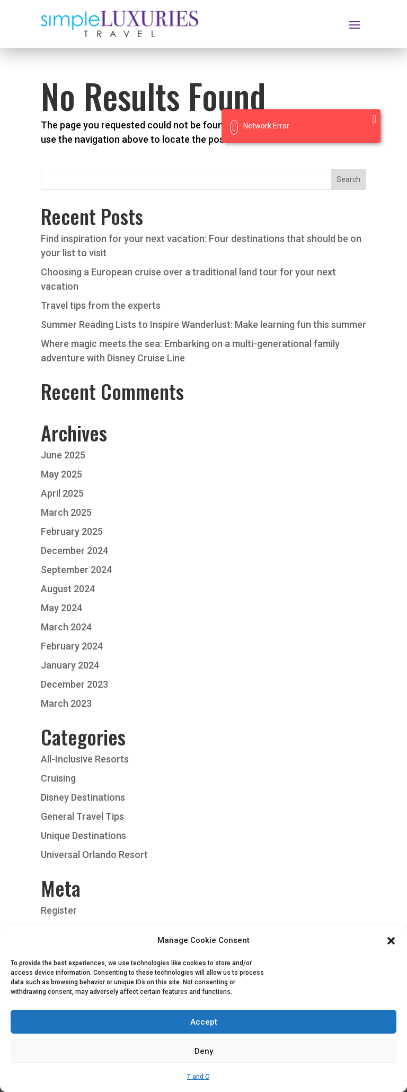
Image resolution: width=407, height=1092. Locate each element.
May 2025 (61, 474)
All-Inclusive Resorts (85, 759)
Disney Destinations (83, 797)
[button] (391, 949)
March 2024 (66, 626)
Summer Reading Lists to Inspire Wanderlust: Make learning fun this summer (203, 324)
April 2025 (62, 493)
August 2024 (68, 588)
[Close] (374, 119)
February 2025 (72, 531)
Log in (54, 929)
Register (59, 910)
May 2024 (61, 607)
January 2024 (70, 665)
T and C (198, 1085)
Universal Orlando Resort (94, 854)
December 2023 (74, 684)
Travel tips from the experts (101, 305)
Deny (203, 1060)
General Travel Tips (82, 816)
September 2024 (76, 569)
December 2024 (74, 550)
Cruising (58, 778)
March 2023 (66, 703)
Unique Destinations (83, 835)
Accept (203, 1031)
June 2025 (63, 455)
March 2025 (66, 512)
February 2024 (72, 646)
